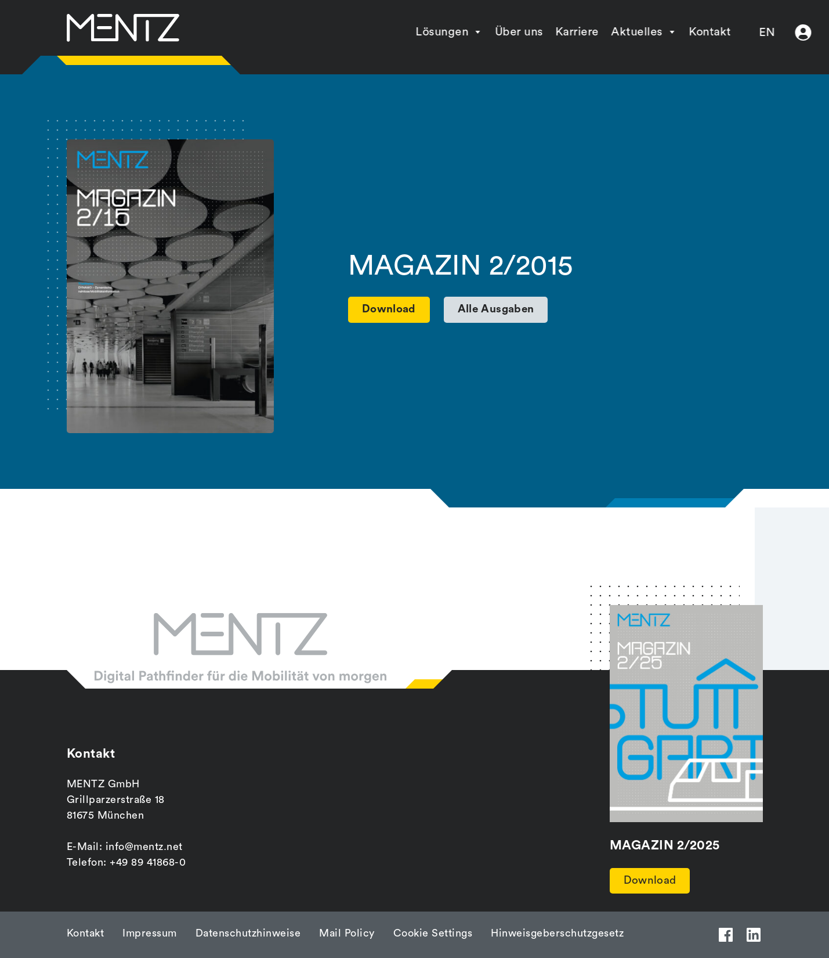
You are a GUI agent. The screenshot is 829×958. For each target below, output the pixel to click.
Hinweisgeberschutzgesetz (557, 933)
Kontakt (660, 32)
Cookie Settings (433, 933)
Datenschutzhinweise (248, 933)
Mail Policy (347, 933)
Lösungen (392, 32)
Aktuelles (587, 32)
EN (717, 32)
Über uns (470, 32)
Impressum (149, 933)
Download (651, 881)
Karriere (527, 32)
